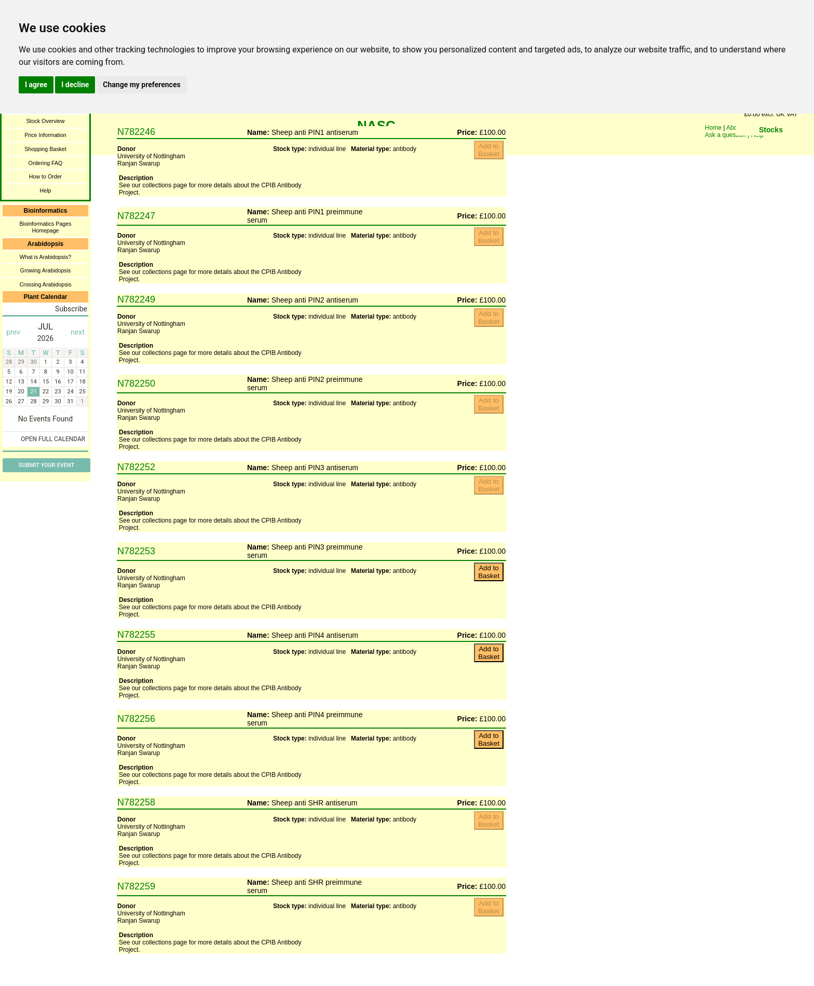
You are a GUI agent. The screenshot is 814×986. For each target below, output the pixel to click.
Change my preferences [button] (141, 84)
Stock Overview (45, 121)
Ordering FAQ (46, 163)
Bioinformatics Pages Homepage (45, 227)
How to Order (45, 176)
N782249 (136, 299)
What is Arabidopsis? (46, 257)
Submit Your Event (46, 465)
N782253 (136, 551)
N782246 (136, 132)
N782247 (136, 216)
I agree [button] (36, 84)
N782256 (136, 719)
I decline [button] (75, 84)
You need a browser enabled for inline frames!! (489, 153)
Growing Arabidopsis (45, 270)
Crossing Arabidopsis (45, 284)
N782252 (136, 467)
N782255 (136, 634)
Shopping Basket (45, 149)
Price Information (45, 135)
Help (45, 190)
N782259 (136, 886)
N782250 (136, 383)
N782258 (136, 802)
